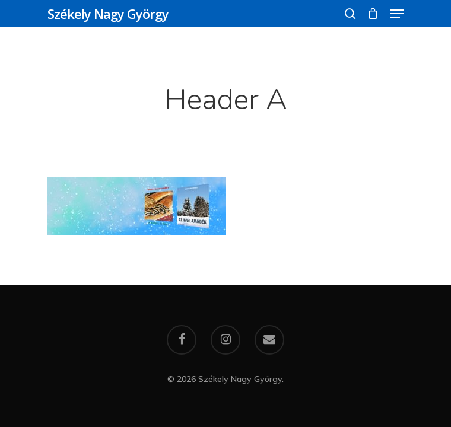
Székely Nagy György (108, 13)
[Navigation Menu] (397, 14)
